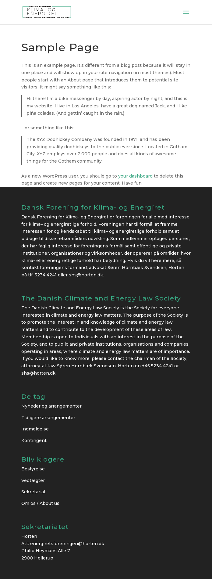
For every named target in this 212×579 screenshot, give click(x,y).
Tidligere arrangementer (48, 417)
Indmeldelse (35, 429)
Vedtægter (33, 480)
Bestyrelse (33, 469)
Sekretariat (33, 491)
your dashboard (135, 176)
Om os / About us (40, 503)
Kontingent (34, 440)
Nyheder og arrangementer (51, 406)
